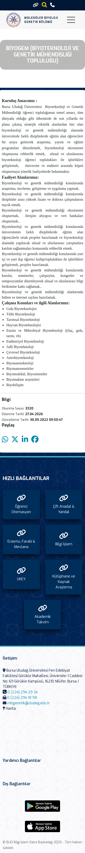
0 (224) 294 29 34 (22, 692)
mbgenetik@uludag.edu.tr (28, 703)
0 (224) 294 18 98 (22, 697)
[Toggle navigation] (71, 20)
